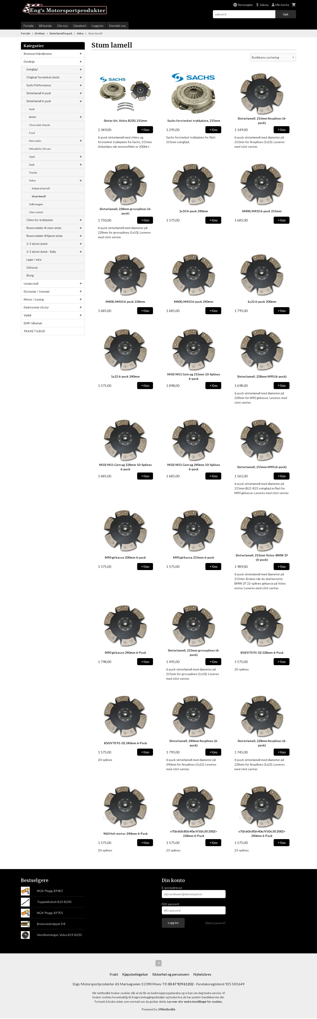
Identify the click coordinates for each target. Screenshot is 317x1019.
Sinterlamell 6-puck (38, 101)
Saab (31, 164)
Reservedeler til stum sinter (43, 228)
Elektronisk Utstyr (36, 307)
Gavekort (79, 26)
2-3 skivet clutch (37, 244)
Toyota (33, 172)
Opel (32, 156)
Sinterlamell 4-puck (38, 93)
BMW (32, 117)
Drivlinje (29, 61)
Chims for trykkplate (39, 220)
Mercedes (35, 140)
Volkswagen (36, 204)
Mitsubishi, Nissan (40, 148)
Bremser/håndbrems (38, 53)
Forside (29, 26)
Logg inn (97, 26)
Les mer (172, 1002)
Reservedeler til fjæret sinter (44, 236)
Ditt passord (170, 904)
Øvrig (30, 275)
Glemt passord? (215, 923)
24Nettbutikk (166, 1010)
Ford (32, 133)
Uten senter (36, 212)
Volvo (32, 180)
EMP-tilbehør (33, 323)
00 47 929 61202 (181, 984)
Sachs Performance (38, 85)
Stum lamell (39, 196)
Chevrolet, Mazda (39, 125)
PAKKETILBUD (34, 331)
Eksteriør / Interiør (37, 291)
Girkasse (32, 267)
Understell (31, 283)
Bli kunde (45, 26)
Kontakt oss (117, 26)
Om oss (62, 26)
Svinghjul (32, 69)
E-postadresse (172, 888)
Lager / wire (33, 259)
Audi (32, 109)
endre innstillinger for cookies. (203, 1002)
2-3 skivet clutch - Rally (41, 251)
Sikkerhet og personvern (170, 975)
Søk (285, 14)
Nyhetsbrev (202, 975)
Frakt (114, 975)
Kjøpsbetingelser (135, 975)
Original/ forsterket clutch (42, 77)
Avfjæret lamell (41, 188)
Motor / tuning (34, 299)
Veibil (27, 315)
